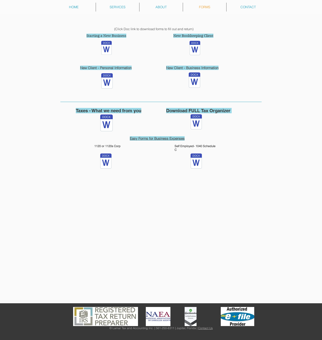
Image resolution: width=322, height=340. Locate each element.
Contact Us (205, 328)
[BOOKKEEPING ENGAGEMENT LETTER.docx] (195, 48)
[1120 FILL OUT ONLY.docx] (106, 162)
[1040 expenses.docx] (196, 161)
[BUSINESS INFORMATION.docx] (194, 80)
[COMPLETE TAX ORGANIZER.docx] (196, 122)
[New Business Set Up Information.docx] (106, 48)
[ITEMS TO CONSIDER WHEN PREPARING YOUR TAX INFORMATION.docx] (106, 123)
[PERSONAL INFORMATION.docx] (107, 81)
